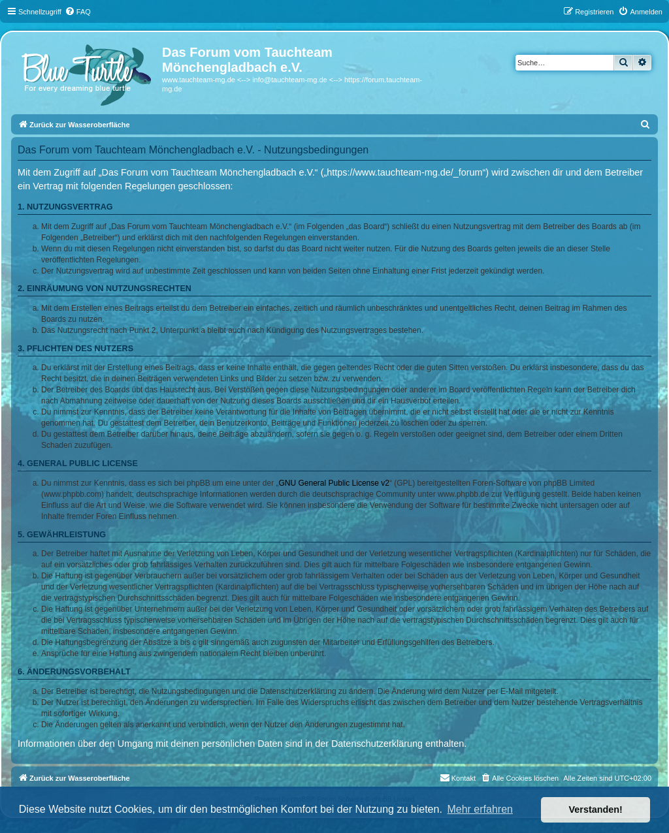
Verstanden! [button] (596, 809)
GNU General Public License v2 (334, 483)
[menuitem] (78, 12)
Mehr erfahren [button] (480, 809)
